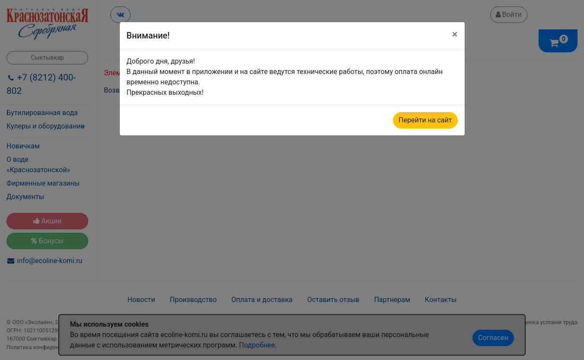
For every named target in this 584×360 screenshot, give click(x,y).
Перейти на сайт (425, 120)
